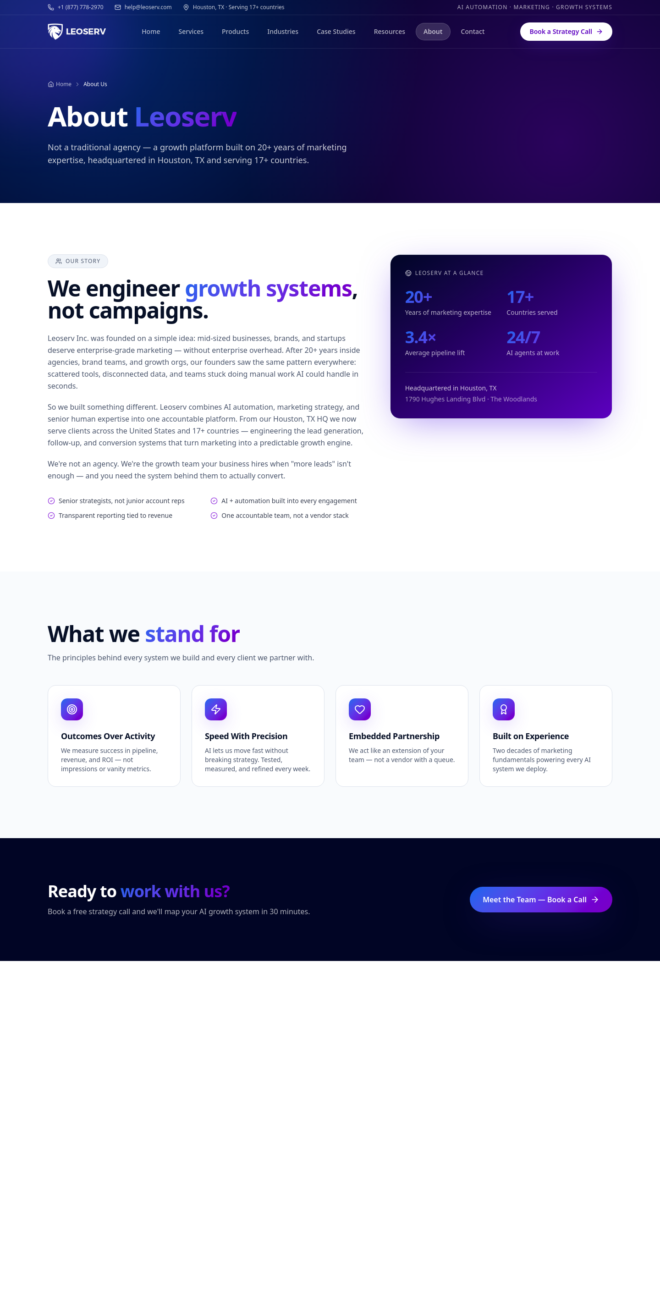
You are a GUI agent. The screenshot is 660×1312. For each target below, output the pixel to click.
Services (191, 31)
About (433, 31)
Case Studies (336, 31)
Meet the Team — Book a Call (541, 900)
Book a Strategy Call (566, 31)
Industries (282, 31)
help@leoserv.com (143, 7)
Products (235, 31)
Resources (389, 31)
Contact (473, 31)
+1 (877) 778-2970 (76, 7)
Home (151, 31)
